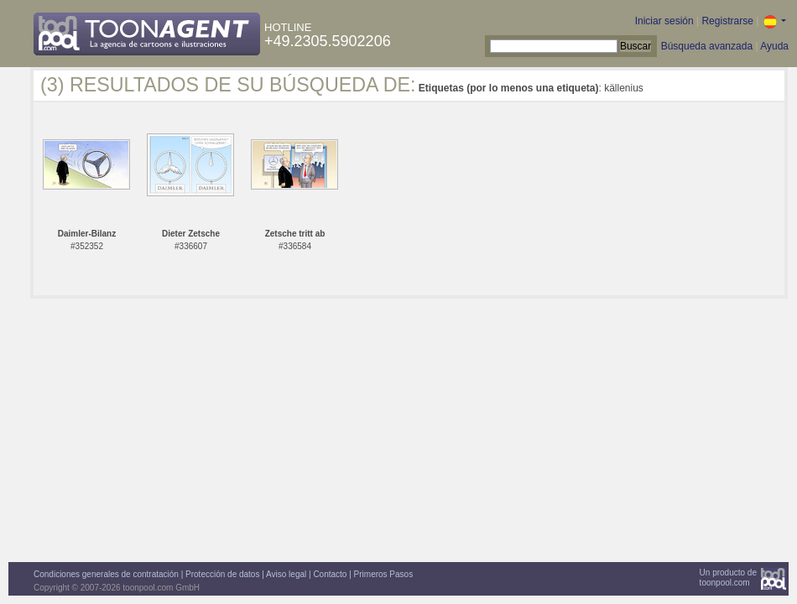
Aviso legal (286, 574)
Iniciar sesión (664, 21)
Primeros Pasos (384, 574)
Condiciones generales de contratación (106, 574)
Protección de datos (222, 574)
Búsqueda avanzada (707, 46)
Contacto (329, 574)
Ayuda (774, 46)
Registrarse (727, 21)
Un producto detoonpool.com (728, 577)
